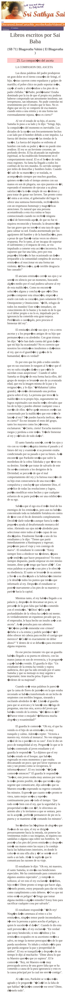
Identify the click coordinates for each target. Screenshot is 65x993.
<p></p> (32, 15)
